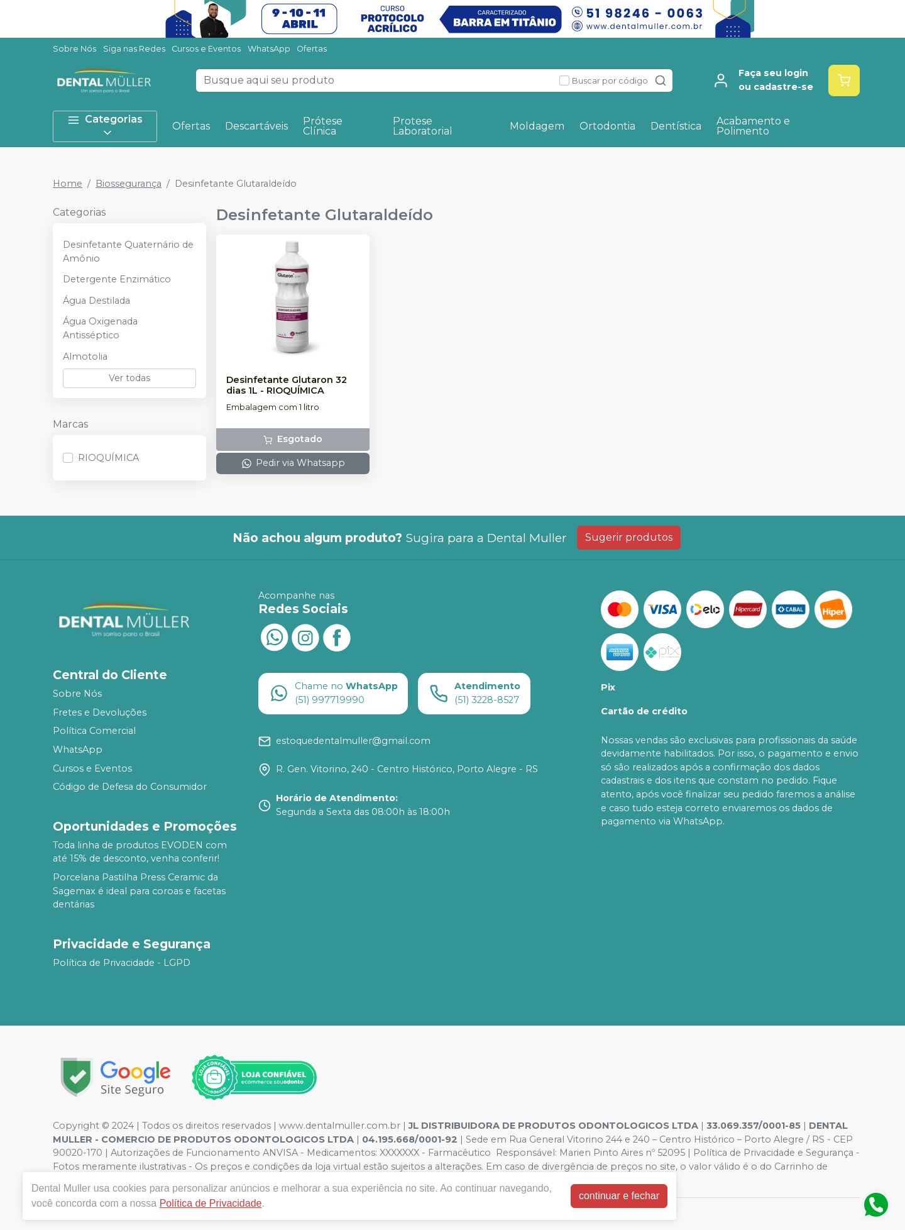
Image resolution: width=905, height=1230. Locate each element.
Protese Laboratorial (422, 126)
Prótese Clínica (323, 126)
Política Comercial (94, 731)
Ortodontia (607, 126)
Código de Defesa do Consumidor (130, 786)
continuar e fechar (619, 1195)
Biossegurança (129, 183)
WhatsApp (269, 48)
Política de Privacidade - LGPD (121, 962)
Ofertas (312, 48)
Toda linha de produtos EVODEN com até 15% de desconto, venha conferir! (140, 852)
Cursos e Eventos (206, 48)
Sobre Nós (74, 48)
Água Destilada (96, 300)
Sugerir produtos (628, 537)
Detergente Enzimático (117, 279)
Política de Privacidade (211, 1203)
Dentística (675, 126)
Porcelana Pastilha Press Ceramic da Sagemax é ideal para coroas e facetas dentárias (139, 891)
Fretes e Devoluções (99, 712)
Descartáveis (256, 126)
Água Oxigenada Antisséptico (100, 328)
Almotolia (85, 356)
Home (67, 183)
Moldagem (537, 126)
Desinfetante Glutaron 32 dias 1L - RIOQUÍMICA (286, 385)
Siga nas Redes (134, 48)
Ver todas (129, 378)
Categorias (105, 126)
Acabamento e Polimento (753, 126)
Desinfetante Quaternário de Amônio (128, 251)
